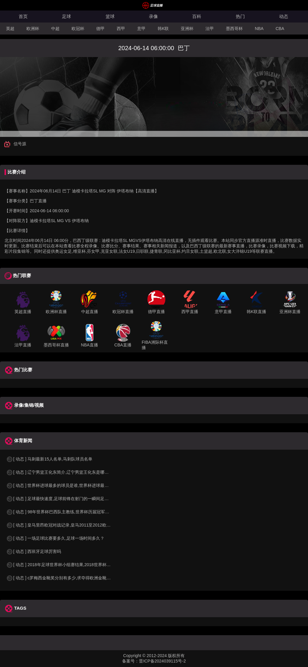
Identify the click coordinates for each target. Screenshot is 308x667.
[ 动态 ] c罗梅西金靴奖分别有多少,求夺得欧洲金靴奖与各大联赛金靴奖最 (77, 577)
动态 (283, 16)
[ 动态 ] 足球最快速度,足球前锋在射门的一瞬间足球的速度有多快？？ (74, 498)
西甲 (121, 28)
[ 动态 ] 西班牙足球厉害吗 (33, 551)
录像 (153, 16)
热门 (240, 16)
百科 (196, 16)
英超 (10, 28)
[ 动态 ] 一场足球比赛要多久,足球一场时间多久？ (55, 538)
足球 (66, 16)
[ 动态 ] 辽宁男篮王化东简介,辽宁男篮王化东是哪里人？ (61, 472)
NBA (259, 28)
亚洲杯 (187, 28)
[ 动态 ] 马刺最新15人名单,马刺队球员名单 (49, 459)
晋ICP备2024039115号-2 (162, 661)
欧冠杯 (78, 28)
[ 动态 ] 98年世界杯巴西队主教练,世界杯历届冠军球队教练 (64, 511)
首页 (23, 16)
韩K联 (163, 28)
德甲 (100, 28)
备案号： (130, 661)
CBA (280, 28)
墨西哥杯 (234, 28)
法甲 (209, 28)
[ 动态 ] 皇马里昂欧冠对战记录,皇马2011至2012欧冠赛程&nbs (67, 525)
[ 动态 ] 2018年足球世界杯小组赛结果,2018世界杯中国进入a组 (68, 564)
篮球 (110, 16)
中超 (55, 28)
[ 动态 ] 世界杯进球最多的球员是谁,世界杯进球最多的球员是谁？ (70, 485)
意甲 (141, 28)
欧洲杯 (32, 28)
